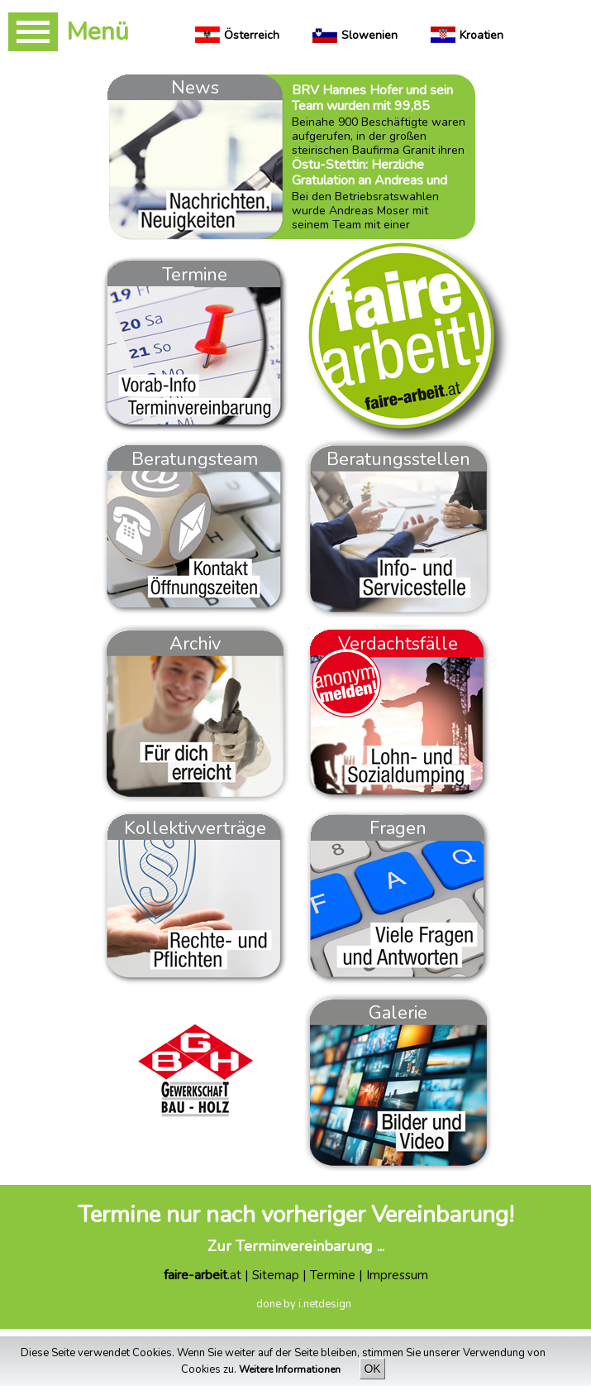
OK (372, 1368)
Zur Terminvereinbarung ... (295, 1246)
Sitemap (275, 1275)
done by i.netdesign (303, 1304)
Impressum (397, 1275)
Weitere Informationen (291, 1369)
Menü (97, 32)
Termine (332, 1275)
